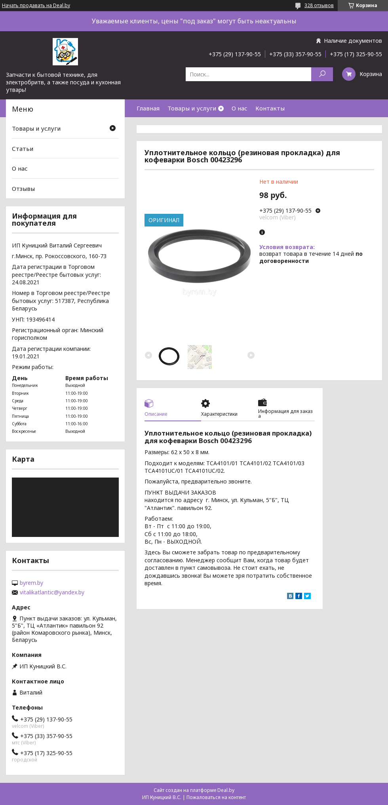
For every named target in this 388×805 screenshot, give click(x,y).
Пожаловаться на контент (216, 797)
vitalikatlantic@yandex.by (52, 592)
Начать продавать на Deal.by (36, 5)
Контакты (270, 108)
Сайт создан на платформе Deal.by (194, 790)
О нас (239, 108)
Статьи (22, 148)
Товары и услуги (191, 108)
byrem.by (31, 582)
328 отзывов (319, 5)
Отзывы (23, 188)
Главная (148, 108)
